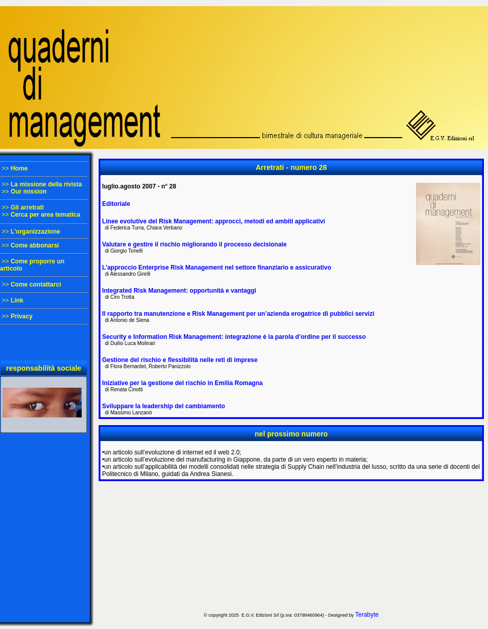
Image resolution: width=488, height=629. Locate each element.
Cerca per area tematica (45, 214)
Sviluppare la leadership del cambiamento (163, 406)
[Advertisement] (291, 545)
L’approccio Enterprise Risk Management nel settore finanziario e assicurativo (216, 267)
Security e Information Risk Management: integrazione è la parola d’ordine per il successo (234, 336)
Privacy (22, 316)
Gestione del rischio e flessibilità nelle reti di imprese (180, 360)
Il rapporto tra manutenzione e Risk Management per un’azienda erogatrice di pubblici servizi (238, 313)
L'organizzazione (35, 231)
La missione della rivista (46, 184)
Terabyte (367, 614)
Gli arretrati (27, 207)
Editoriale (116, 203)
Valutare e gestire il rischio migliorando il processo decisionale (194, 244)
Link (17, 300)
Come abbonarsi (35, 245)
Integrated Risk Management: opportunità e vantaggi (179, 290)
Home (19, 168)
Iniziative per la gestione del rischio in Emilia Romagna (182, 383)
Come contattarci (36, 284)
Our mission (29, 191)
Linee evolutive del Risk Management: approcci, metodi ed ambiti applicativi (213, 221)
